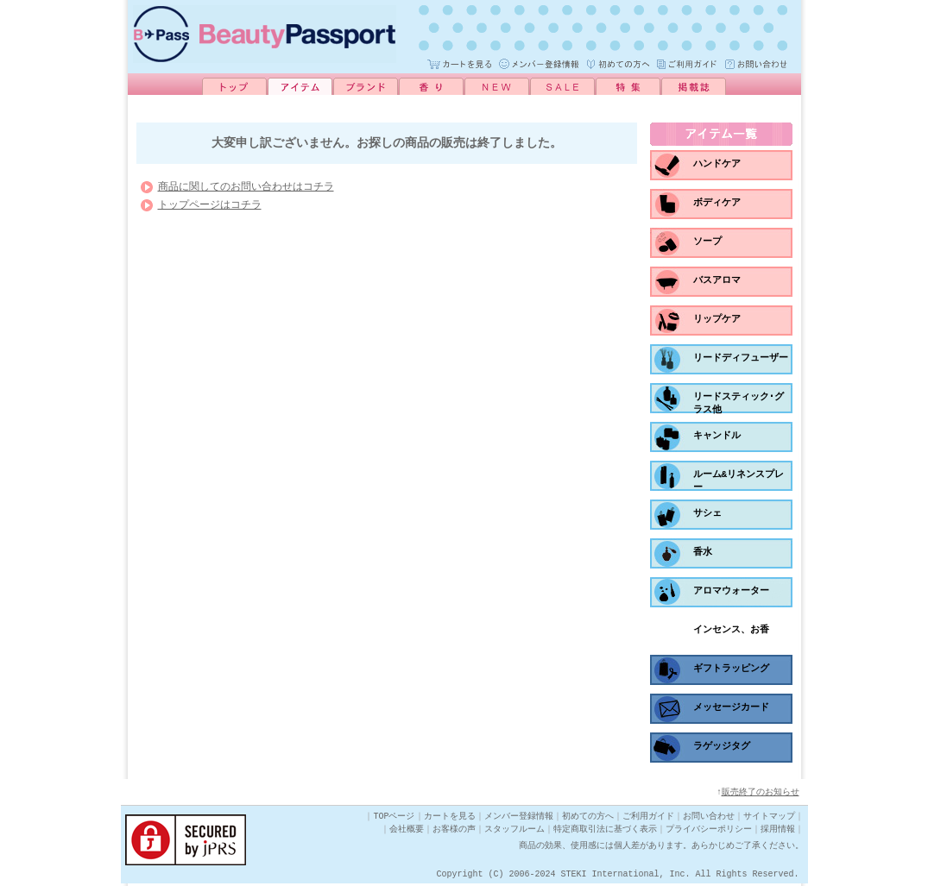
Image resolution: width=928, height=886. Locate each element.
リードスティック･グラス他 (738, 403)
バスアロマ (717, 279)
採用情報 (778, 832)
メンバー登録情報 (518, 819)
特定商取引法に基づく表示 (605, 832)
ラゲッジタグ (721, 745)
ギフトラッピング (731, 668)
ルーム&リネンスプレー (739, 481)
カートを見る (450, 819)
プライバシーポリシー (709, 832)
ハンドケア (717, 163)
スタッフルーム (514, 832)
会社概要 (406, 832)
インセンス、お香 (731, 629)
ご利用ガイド (648, 819)
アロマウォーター (731, 590)
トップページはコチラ (210, 209)
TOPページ (394, 819)
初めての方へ (588, 819)
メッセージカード (731, 707)
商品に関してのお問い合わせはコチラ (246, 191)
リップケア (717, 318)
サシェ (707, 512)
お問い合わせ (709, 819)
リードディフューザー (740, 357)
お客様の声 (454, 832)
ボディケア (717, 202)
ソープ (707, 241)
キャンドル (717, 435)
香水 (702, 551)
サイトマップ (769, 819)
